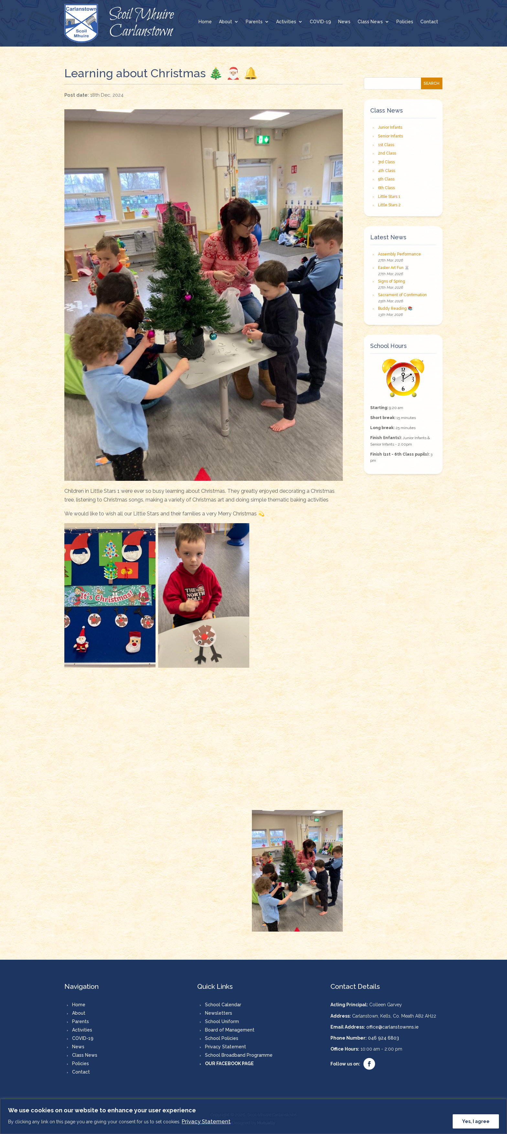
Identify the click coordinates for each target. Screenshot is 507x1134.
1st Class (386, 145)
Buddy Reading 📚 (395, 308)
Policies (404, 21)
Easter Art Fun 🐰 (393, 267)
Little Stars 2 (389, 205)
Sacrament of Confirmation (402, 295)
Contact (429, 21)
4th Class (386, 170)
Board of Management (229, 1029)
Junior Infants (390, 127)
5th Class (386, 179)
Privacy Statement (206, 1121)
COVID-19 (320, 21)
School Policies (221, 1038)
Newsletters (218, 1013)
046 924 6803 (383, 1038)
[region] (253, 1116)
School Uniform (222, 1021)
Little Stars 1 (389, 196)
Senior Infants (390, 136)
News (344, 21)
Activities (286, 21)
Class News (370, 21)
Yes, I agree (476, 1121)
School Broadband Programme (239, 1055)
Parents (254, 21)
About (225, 21)
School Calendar (223, 1004)
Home (205, 21)
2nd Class (387, 153)
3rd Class (386, 162)
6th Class (386, 188)
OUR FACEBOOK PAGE (229, 1063)
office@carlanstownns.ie (392, 1027)
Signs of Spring (391, 281)
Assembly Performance (399, 254)
